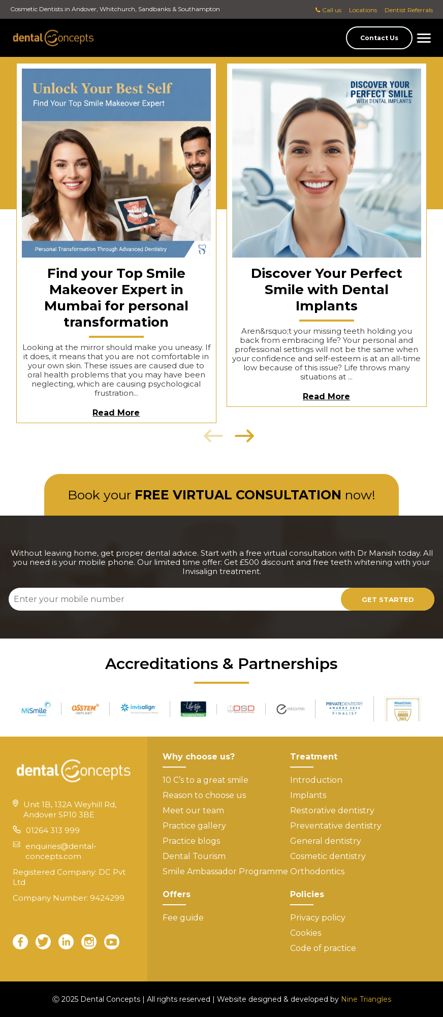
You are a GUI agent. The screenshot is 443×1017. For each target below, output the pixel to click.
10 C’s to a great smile (205, 780)
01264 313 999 (53, 830)
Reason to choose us (204, 795)
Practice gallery (194, 826)
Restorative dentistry (332, 810)
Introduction (316, 780)
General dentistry (325, 841)
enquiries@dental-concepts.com (61, 851)
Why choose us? (199, 756)
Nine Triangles (366, 999)
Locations (363, 10)
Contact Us (379, 38)
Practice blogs (191, 841)
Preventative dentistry (336, 826)
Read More (116, 413)
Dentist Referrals (409, 10)
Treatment (313, 756)
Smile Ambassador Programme (225, 871)
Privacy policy (317, 918)
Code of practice (323, 948)
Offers (177, 894)
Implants (308, 795)
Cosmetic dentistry (328, 856)
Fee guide (183, 918)
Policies (307, 894)
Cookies (305, 933)
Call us (328, 10)
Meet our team (193, 810)
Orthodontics (317, 871)
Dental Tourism (194, 856)
